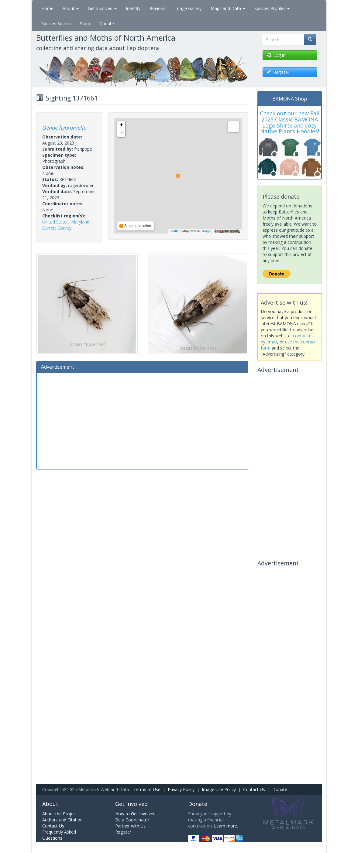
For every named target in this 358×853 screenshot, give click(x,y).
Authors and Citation (62, 820)
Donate (106, 23)
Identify (133, 8)
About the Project (59, 814)
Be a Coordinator (132, 820)
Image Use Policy (219, 789)
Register (123, 832)
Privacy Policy (181, 789)
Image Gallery (187, 8)
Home (47, 8)
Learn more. (226, 826)
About (71, 8)
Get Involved (102, 8)
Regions (157, 8)
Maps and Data (228, 8)
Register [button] (278, 72)
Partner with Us (130, 826)
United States (55, 222)
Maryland (80, 222)
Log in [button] (276, 55)
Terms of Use (146, 789)
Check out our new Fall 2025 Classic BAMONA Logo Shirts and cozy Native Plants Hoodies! (289, 122)
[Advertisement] (142, 420)
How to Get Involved (135, 814)
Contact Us (254, 789)
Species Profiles (272, 8)
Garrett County (56, 228)
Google (206, 231)
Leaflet (175, 231)
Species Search (56, 23)
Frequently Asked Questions (59, 835)
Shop (85, 23)
